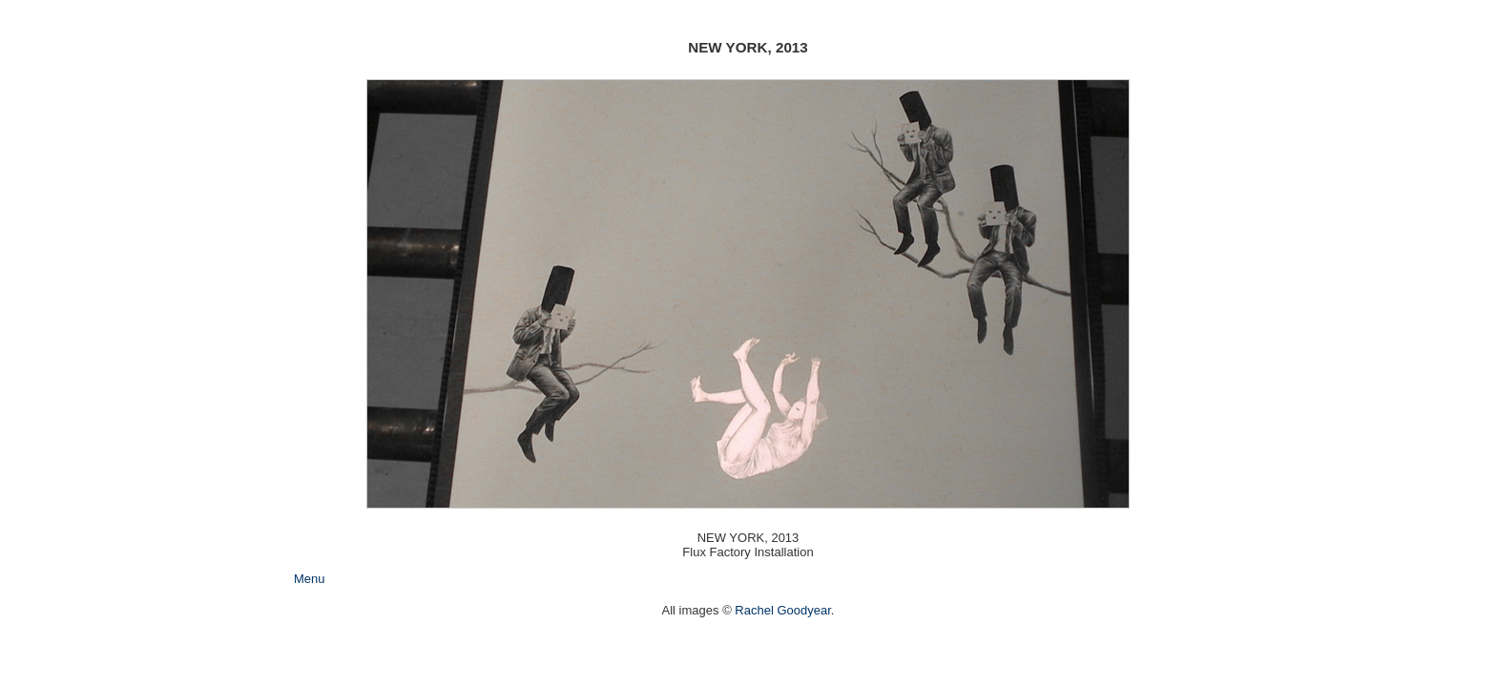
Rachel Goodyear (782, 610)
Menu (309, 579)
